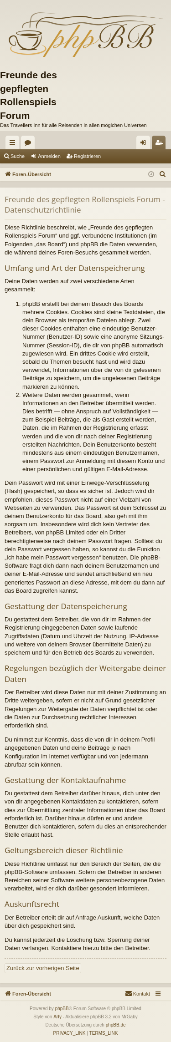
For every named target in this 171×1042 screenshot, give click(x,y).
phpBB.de (116, 1024)
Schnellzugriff (14, 144)
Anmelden (49, 156)
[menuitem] (163, 174)
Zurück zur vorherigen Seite (42, 968)
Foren (30, 144)
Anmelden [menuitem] (145, 144)
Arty (57, 1016)
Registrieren (87, 156)
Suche (17, 156)
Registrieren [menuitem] (161, 144)
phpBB (62, 1008)
